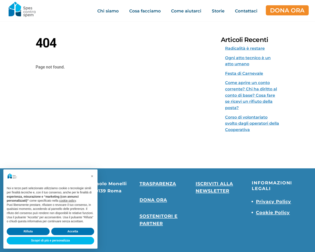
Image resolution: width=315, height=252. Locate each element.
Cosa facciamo (145, 10)
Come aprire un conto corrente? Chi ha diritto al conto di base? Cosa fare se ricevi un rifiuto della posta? (251, 95)
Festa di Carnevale (244, 73)
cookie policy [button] (67, 200)
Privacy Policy (273, 201)
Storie (218, 10)
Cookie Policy (273, 212)
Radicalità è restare (245, 48)
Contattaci (246, 10)
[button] (92, 176)
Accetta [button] (72, 231)
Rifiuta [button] (28, 231)
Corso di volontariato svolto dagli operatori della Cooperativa (252, 123)
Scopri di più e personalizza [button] (50, 240)
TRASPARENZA (158, 183)
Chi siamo (108, 10)
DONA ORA (287, 10)
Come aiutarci (186, 10)
